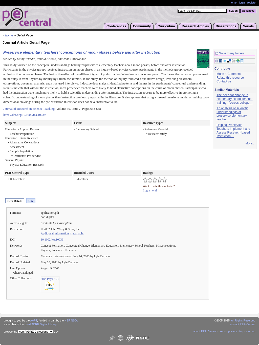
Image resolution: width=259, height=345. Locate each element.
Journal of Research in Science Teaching (29, 109)
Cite (30, 200)
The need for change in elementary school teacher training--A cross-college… (235, 98)
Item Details (14, 200)
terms (222, 331)
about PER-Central (204, 331)
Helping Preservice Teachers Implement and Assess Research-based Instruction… (233, 130)
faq (241, 331)
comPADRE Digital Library (41, 324)
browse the (10, 331)
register (251, 2)
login (242, 2)
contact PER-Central (242, 324)
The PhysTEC (50, 279)
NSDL (74, 320)
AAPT (33, 320)
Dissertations (226, 26)
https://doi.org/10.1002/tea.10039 (24, 115)
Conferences (116, 26)
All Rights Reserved (243, 320)
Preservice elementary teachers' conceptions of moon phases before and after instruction (81, 52)
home (233, 2)
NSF (67, 320)
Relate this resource (230, 77)
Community (142, 26)
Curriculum (166, 26)
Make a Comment (229, 74)
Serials (248, 26)
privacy (232, 331)
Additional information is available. (62, 233)
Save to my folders (230, 53)
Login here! (150, 190)
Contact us (224, 81)
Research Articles (195, 26)
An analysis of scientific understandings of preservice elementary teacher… (232, 113)
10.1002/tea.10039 (52, 239)
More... (250, 143)
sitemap (250, 331)
